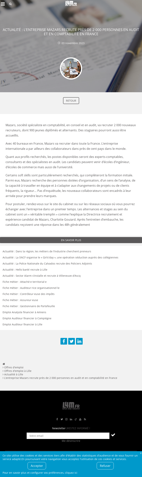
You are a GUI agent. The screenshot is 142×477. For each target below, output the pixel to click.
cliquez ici (71, 472)
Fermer (140, 453)
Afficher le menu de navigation (3, 4)
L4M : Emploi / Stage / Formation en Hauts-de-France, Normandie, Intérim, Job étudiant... (71, 4)
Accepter (37, 466)
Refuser (105, 466)
